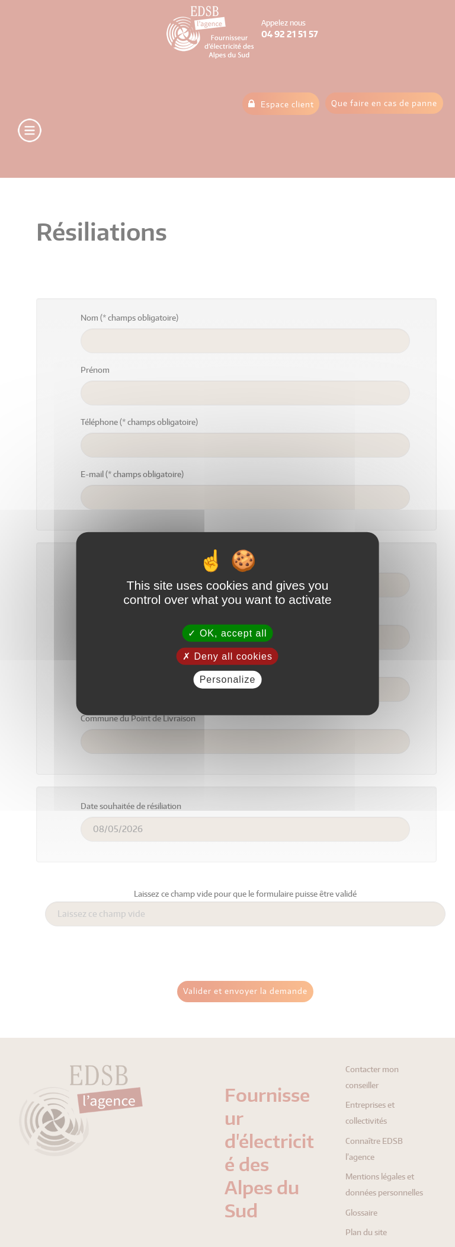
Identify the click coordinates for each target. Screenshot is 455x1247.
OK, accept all (227, 633)
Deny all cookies (227, 656)
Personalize (228, 679)
